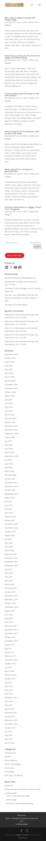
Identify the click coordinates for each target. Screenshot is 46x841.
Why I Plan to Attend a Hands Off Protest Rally (20, 19)
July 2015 (8, 682)
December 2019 (11, 558)
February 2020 (10, 554)
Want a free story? (14, 255)
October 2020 (10, 531)
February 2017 (10, 656)
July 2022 (8, 460)
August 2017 (10, 645)
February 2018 (10, 626)
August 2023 (10, 437)
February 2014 (10, 712)
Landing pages (11, 793)
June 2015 (9, 686)
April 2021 (9, 513)
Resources (9, 785)
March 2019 (9, 584)
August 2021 (10, 497)
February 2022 (10, 475)
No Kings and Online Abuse (16, 304)
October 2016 (10, 663)
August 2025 (10, 362)
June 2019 (9, 573)
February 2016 (10, 675)
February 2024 (10, 418)
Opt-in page (11, 800)
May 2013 (9, 735)
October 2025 (10, 358)
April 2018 (9, 622)
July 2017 (8, 648)
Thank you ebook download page (20, 803)
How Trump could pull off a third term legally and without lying (22, 56)
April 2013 (9, 739)
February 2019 (10, 588)
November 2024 (11, 388)
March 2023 (9, 452)
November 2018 (11, 599)
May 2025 (9, 369)
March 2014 (9, 709)
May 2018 (9, 618)
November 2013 (11, 724)
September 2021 (11, 494)
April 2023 (9, 449)
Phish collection (11, 760)
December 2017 (11, 630)
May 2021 (9, 509)
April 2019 (9, 580)
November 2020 (11, 528)
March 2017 (9, 652)
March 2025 (9, 377)
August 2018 (10, 611)
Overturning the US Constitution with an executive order (22, 132)
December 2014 (11, 697)
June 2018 (9, 614)
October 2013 (10, 728)
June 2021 (9, 505)
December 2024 (11, 384)
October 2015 (10, 679)
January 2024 (10, 422)
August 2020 (10, 535)
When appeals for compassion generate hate (19, 170)
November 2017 (11, 633)
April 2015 (9, 694)
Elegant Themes (22, 835)
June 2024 (9, 403)
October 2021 (10, 490)
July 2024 (8, 399)
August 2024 (10, 396)
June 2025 (9, 365)
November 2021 (11, 486)
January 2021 (10, 520)
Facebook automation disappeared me (20, 278)
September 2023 (11, 433)
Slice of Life (9, 768)
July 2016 (8, 667)
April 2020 (9, 546)
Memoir (8, 756)
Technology (9, 771)
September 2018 (11, 607)
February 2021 (10, 516)
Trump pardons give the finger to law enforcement (22, 94)
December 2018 (11, 596)
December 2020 (11, 524)
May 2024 (9, 407)
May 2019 (9, 577)
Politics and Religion (13, 764)
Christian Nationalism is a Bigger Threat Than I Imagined (23, 208)
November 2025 (11, 354)
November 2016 (11, 660)
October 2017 (10, 637)
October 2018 (10, 603)
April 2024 (9, 411)
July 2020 (8, 539)
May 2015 (9, 690)
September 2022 (11, 456)
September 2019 (11, 565)
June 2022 (9, 464)
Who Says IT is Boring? (14, 775)
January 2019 (10, 592)
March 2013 (9, 743)
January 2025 (10, 381)
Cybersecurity (10, 753)
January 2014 (10, 716)
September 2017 (11, 641)
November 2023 (11, 430)
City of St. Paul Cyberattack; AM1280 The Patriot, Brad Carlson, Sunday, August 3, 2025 (21, 298)
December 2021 (11, 482)
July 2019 (8, 569)
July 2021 (8, 501)
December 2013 (11, 720)
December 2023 (11, 426)
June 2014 (9, 701)
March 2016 (9, 671)
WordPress (23, 838)
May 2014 (9, 705)
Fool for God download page (18, 796)
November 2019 (11, 562)
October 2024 (10, 392)
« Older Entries (11, 242)
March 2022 (9, 471)
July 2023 (8, 441)
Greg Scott (11, 22)
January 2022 (10, 479)
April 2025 (9, 373)
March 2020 (9, 550)
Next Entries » (35, 242)
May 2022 (9, 467)
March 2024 (9, 414)
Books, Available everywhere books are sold (22, 789)
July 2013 (8, 731)
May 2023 (9, 445)
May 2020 (9, 543)
